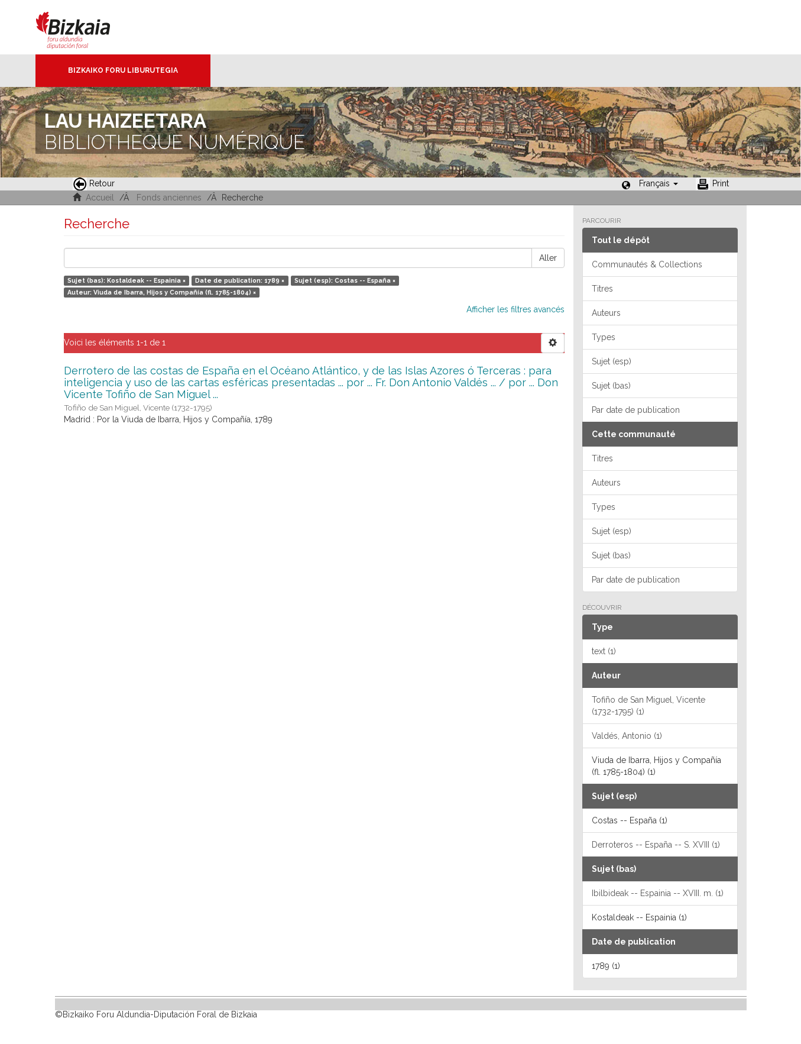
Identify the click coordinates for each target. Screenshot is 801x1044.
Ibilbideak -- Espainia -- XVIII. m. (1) (658, 893)
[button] (658, 183)
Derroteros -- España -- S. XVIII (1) (656, 844)
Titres (602, 288)
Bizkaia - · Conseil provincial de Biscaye (85, 27)
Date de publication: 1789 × (239, 280)
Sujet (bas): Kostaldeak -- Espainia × (126, 280)
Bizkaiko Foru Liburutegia (123, 70)
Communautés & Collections (647, 264)
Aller (548, 258)
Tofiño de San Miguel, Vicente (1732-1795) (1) (648, 705)
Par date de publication (636, 410)
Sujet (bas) (611, 385)
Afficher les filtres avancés (515, 309)
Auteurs (606, 313)
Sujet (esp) (611, 361)
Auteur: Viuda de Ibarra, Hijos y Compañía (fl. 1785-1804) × (161, 292)
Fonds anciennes (169, 197)
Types (603, 337)
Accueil (100, 197)
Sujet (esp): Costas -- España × (344, 280)
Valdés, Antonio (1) (627, 736)
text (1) (604, 651)
